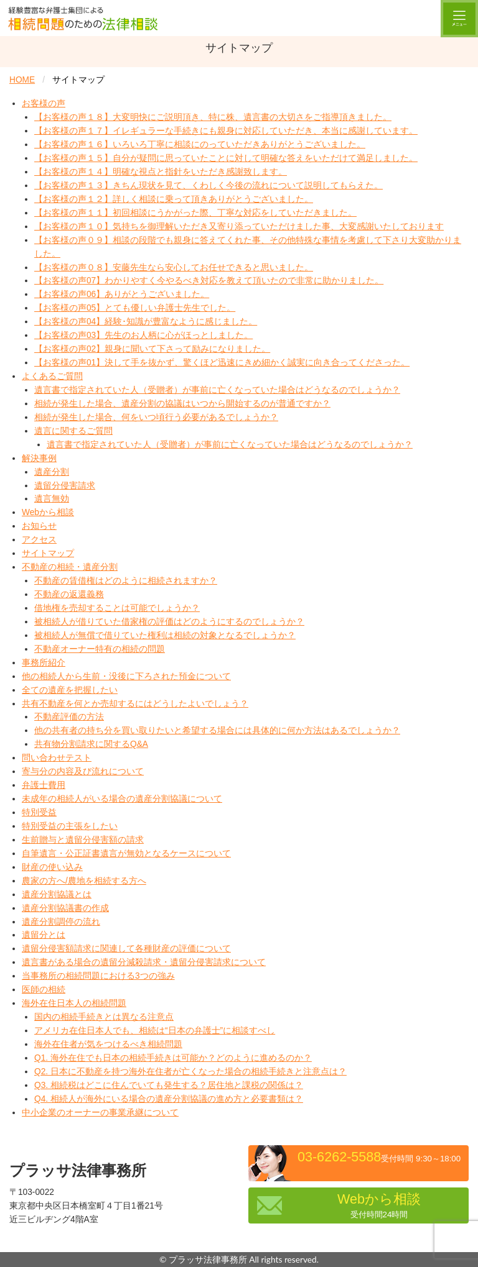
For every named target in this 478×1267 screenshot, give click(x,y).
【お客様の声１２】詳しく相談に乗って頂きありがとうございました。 (173, 199)
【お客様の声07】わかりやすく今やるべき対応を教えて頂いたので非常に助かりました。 (208, 280)
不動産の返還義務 (69, 594)
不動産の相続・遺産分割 (70, 567)
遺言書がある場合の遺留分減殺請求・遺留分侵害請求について (144, 962)
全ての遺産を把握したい (70, 690)
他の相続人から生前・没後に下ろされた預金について (126, 676)
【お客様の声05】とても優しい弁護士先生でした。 (134, 308)
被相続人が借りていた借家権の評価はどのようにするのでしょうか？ (169, 621)
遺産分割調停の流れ (61, 921)
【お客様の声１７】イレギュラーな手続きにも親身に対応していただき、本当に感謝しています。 (226, 130)
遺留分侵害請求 (64, 485)
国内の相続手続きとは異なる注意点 (104, 1017)
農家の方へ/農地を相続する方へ (84, 880)
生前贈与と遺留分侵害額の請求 (83, 839)
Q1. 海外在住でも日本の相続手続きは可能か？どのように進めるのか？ (173, 1058)
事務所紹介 (43, 662)
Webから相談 (48, 512)
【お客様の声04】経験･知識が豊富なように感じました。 (145, 321)
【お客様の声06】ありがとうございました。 (121, 294)
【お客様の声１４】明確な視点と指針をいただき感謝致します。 (160, 171)
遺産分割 (51, 472)
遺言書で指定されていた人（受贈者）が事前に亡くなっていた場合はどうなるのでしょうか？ (217, 390)
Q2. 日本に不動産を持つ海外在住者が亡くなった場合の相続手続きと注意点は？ (190, 1071)
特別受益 (39, 812)
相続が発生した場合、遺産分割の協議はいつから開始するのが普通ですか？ (182, 403)
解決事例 (39, 458)
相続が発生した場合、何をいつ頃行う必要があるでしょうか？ (156, 417)
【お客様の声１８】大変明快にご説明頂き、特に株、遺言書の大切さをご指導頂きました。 (212, 117)
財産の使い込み (52, 867)
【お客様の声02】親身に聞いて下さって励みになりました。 (152, 349)
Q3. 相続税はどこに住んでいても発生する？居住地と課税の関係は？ (168, 1085)
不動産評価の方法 (69, 716)
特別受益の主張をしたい (70, 826)
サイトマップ (48, 553)
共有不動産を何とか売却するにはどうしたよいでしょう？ (135, 703)
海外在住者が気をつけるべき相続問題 (108, 1044)
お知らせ (39, 526)
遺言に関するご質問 (73, 431)
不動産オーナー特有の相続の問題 (99, 649)
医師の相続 (43, 989)
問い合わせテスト (56, 757)
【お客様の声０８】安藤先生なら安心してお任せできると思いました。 (173, 267)
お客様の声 (43, 103)
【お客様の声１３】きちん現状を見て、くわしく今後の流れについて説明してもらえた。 (208, 185)
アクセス (39, 539)
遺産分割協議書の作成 (65, 908)
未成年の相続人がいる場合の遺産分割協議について (122, 798)
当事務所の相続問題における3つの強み (98, 976)
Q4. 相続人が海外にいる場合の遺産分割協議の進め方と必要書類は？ (168, 1099)
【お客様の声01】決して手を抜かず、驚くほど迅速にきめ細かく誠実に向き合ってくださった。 (222, 362)
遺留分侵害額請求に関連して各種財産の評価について (126, 948)
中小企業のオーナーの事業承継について (100, 1112)
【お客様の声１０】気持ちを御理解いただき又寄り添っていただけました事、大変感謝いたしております (239, 226)
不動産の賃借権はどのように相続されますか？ (125, 580)
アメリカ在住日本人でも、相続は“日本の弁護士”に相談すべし (154, 1030)
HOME (22, 80)
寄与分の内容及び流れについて (83, 771)
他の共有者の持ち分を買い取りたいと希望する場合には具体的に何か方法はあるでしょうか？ (217, 730)
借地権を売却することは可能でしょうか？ (117, 608)
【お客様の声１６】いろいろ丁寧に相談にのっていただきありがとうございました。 (199, 144)
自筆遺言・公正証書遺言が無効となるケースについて (126, 853)
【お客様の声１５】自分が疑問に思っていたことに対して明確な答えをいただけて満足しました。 (226, 158)
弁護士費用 (43, 785)
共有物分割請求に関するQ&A (91, 744)
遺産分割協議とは (56, 894)
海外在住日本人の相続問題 (74, 1003)
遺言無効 (51, 498)
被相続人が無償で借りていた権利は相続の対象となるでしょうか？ (165, 635)
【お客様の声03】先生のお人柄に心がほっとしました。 (143, 335)
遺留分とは (43, 935)
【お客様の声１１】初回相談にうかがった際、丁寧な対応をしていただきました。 (195, 212)
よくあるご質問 (52, 376)
